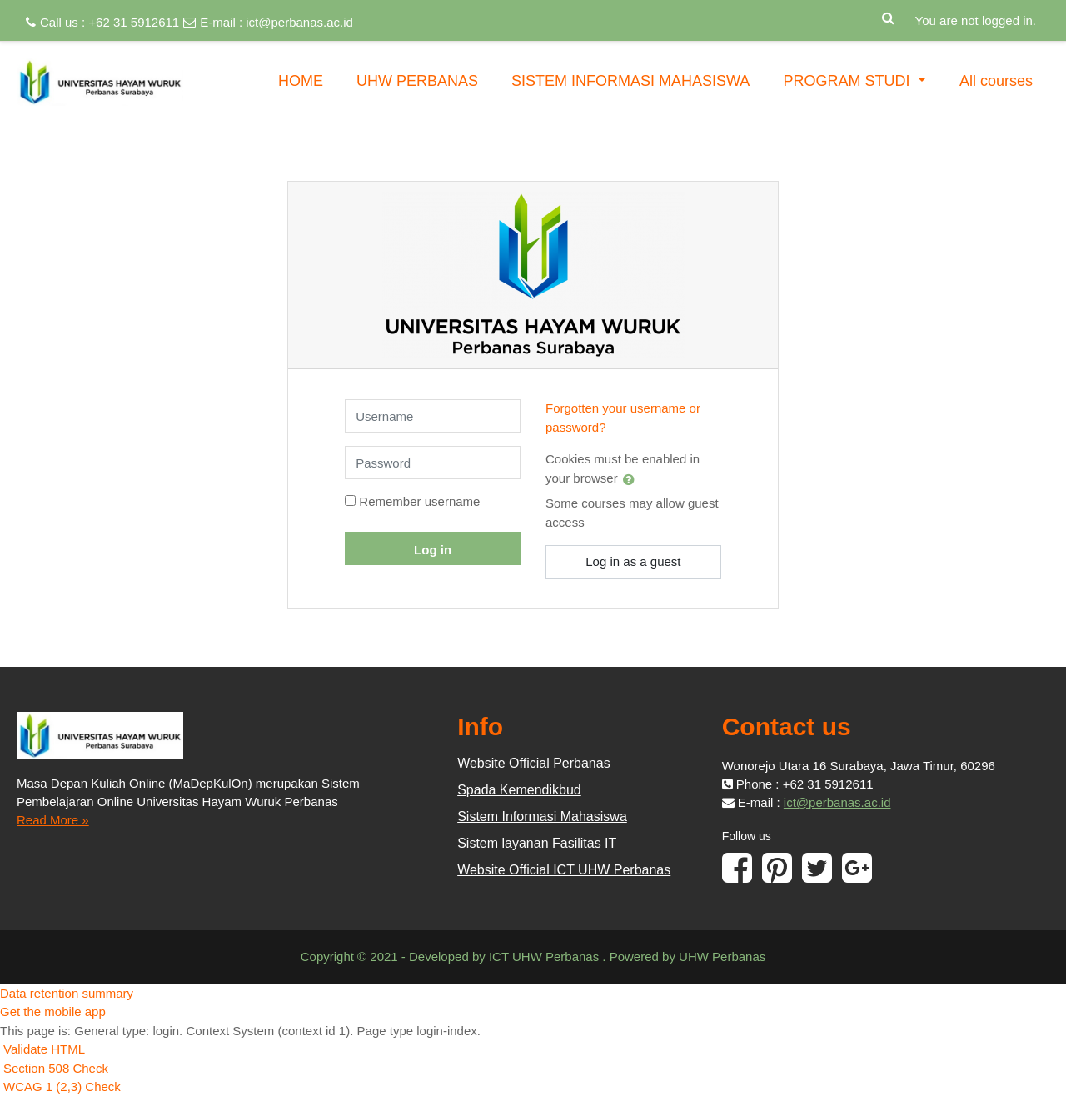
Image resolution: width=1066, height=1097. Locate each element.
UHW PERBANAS (417, 81)
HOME (300, 81)
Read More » (53, 820)
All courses (996, 81)
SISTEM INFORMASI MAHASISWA (630, 81)
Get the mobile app (53, 1011)
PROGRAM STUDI (848, 81)
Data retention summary (66, 993)
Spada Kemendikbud (519, 790)
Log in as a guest (632, 561)
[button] (888, 14)
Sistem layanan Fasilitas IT (536, 843)
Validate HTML (44, 1049)
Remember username (419, 501)
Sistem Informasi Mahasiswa (542, 816)
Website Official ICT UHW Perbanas (563, 870)
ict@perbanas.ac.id (299, 22)
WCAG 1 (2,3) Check (62, 1086)
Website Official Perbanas (533, 763)
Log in (432, 550)
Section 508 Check (55, 1068)
